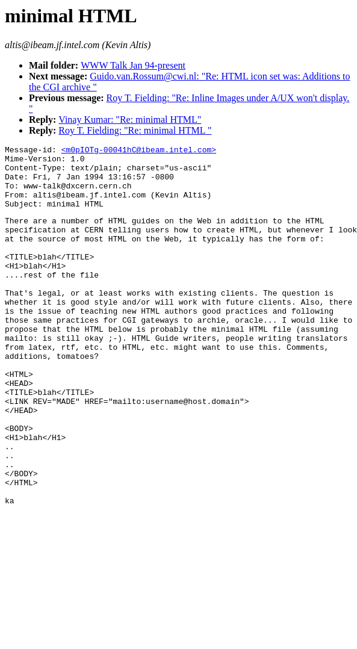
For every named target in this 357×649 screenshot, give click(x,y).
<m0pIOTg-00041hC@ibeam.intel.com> (138, 151)
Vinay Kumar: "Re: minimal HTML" (129, 119)
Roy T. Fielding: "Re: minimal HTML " (134, 130)
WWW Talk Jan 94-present (133, 65)
